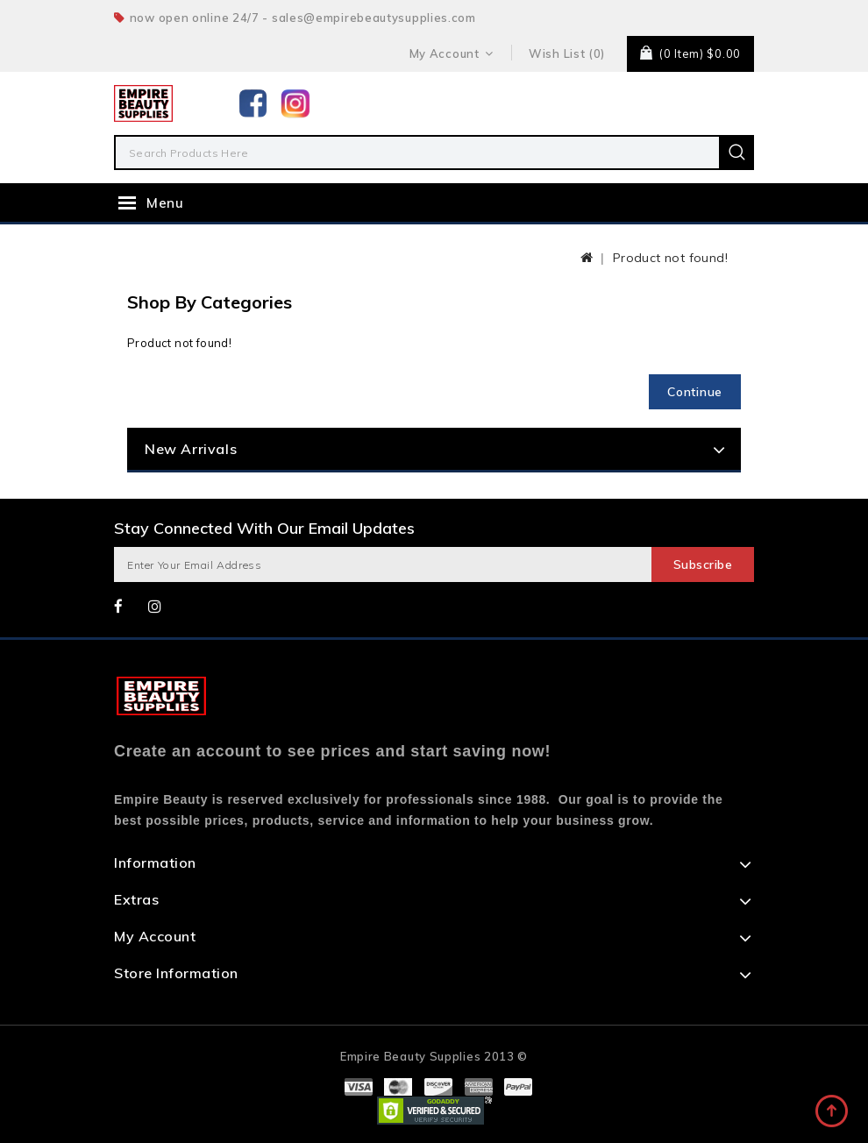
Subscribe (703, 564)
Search (736, 152)
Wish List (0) (567, 53)
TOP (832, 1112)
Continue (694, 392)
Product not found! (670, 258)
